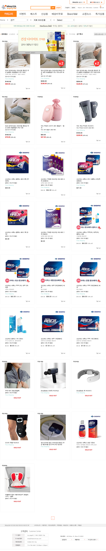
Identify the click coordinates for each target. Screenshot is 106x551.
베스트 (33, 14)
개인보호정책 (51, 525)
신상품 (44, 14)
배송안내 (65, 525)
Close (54, 53)
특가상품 (99, 14)
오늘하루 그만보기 (30, 53)
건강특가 (80, 34)
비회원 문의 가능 (32, 542)
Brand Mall (72, 14)
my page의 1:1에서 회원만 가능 (36, 535)
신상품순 (12, 34)
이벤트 (22, 14)
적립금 (79, 525)
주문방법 (59, 525)
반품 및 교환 (73, 525)
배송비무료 (57, 14)
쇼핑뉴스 (86, 14)
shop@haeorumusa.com (34, 538)
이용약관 (44, 525)
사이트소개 (37, 525)
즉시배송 (72, 34)
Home (2, 20)
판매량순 (5, 34)
